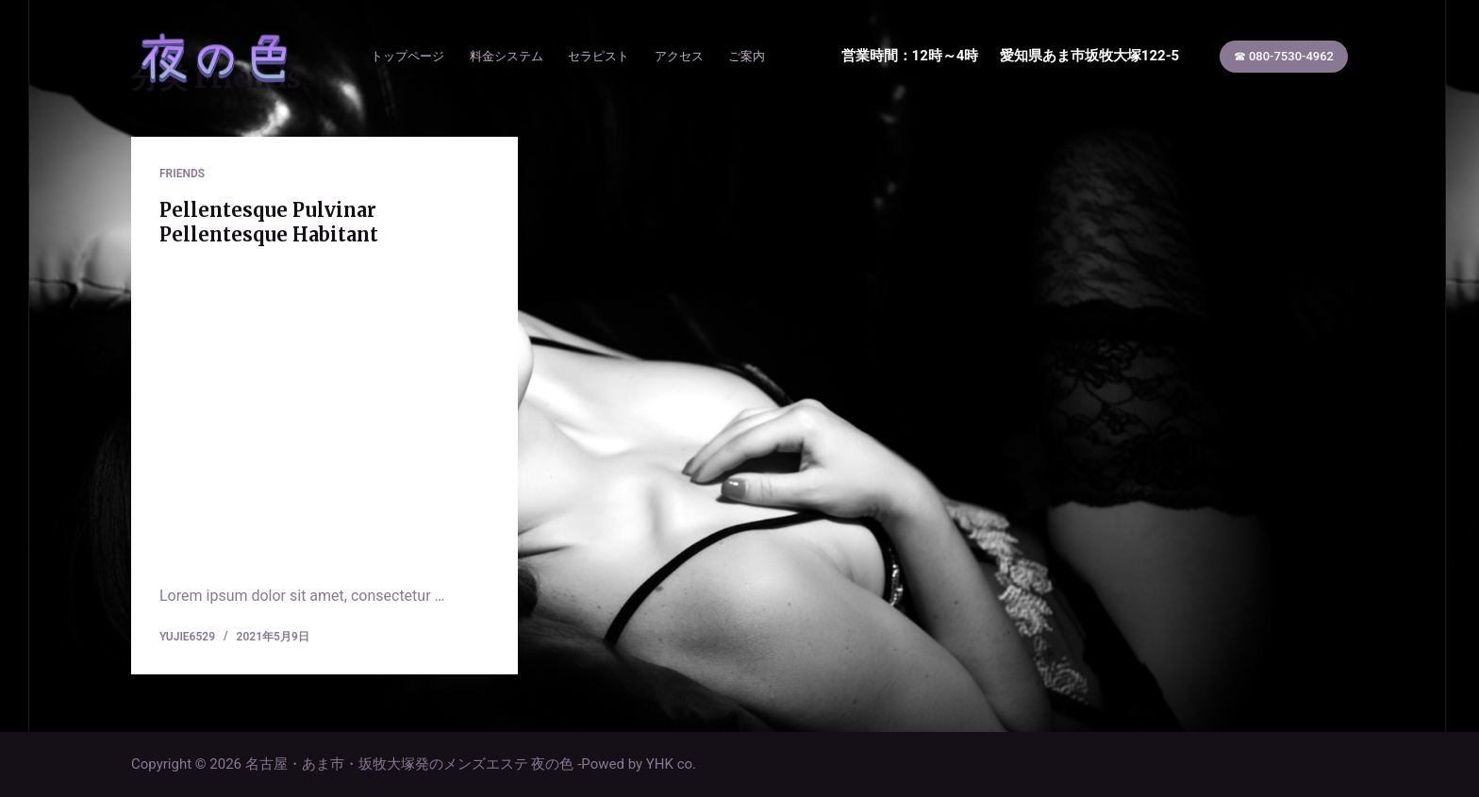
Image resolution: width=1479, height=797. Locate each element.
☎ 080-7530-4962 (1284, 56)
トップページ (407, 56)
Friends (182, 173)
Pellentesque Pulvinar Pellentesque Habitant (268, 222)
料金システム (506, 56)
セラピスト (598, 56)
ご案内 (746, 56)
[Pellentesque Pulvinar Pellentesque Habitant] (324, 411)
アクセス (679, 56)
